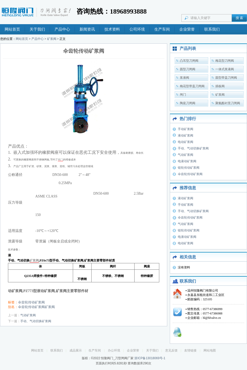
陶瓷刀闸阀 (187, 103)
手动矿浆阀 (185, 129)
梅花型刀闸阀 (224, 60)
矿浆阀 (51, 39)
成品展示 (75, 350)
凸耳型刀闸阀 (189, 60)
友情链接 (190, 350)
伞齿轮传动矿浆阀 (31, 302)
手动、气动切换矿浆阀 (35, 321)
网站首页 (12, 29)
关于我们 (37, 29)
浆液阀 (184, 77)
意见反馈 (171, 350)
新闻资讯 (87, 29)
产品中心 (62, 29)
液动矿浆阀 (185, 135)
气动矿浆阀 (28, 315)
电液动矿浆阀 (187, 161)
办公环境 (114, 350)
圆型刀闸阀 (187, 69)
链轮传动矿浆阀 (188, 167)
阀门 (60, 159)
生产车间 (162, 29)
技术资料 (112, 29)
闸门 (183, 94)
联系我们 (212, 29)
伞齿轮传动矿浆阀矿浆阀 (36, 307)
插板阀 (220, 86)
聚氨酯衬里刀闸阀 (227, 103)
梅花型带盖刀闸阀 (192, 86)
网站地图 (210, 350)
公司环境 (137, 29)
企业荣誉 (187, 29)
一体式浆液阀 (224, 69)
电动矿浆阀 (185, 142)
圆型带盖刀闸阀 (226, 77)
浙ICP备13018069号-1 (149, 358)
